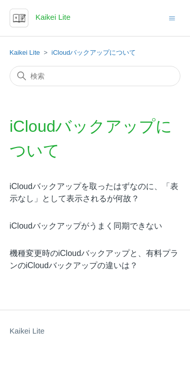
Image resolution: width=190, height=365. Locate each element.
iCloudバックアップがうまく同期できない (86, 226)
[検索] (95, 76)
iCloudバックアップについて (94, 52)
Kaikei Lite (25, 52)
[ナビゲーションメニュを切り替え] (172, 17)
